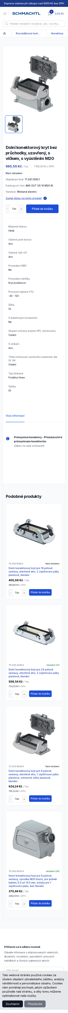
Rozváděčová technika (29, 33)
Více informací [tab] (15, 415)
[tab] (14, 124)
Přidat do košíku (42, 208)
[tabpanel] (34, 83)
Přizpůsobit (35, 1004)
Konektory (57, 33)
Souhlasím (12, 1004)
